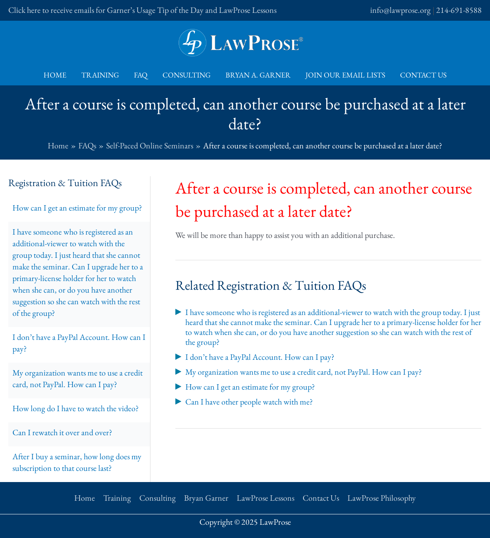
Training (100, 75)
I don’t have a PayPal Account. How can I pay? (79, 343)
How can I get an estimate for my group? (77, 207)
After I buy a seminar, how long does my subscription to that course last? (76, 462)
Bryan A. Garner (258, 75)
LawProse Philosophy (381, 497)
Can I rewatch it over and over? (62, 432)
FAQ (141, 75)
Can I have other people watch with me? (249, 401)
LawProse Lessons (265, 497)
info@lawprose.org (400, 10)
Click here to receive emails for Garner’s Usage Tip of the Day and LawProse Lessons (142, 10)
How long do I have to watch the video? (75, 408)
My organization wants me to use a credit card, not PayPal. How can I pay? (77, 378)
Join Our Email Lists (345, 75)
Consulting (187, 75)
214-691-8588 (459, 10)
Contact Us (423, 75)
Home (55, 75)
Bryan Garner (206, 497)
